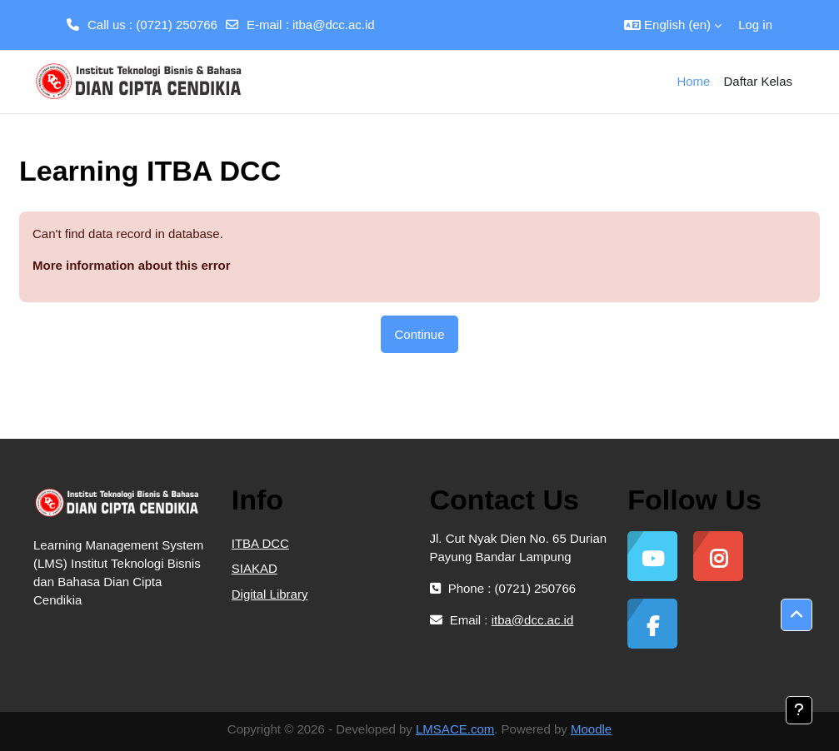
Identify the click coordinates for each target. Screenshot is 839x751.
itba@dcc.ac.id (333, 24)
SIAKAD (254, 568)
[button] (673, 25)
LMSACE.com (455, 729)
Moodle (591, 729)
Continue (419, 334)
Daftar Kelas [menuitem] (757, 81)
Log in (755, 24)
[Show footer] (799, 710)
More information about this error (131, 265)
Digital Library (270, 594)
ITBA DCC (260, 543)
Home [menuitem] (693, 81)
